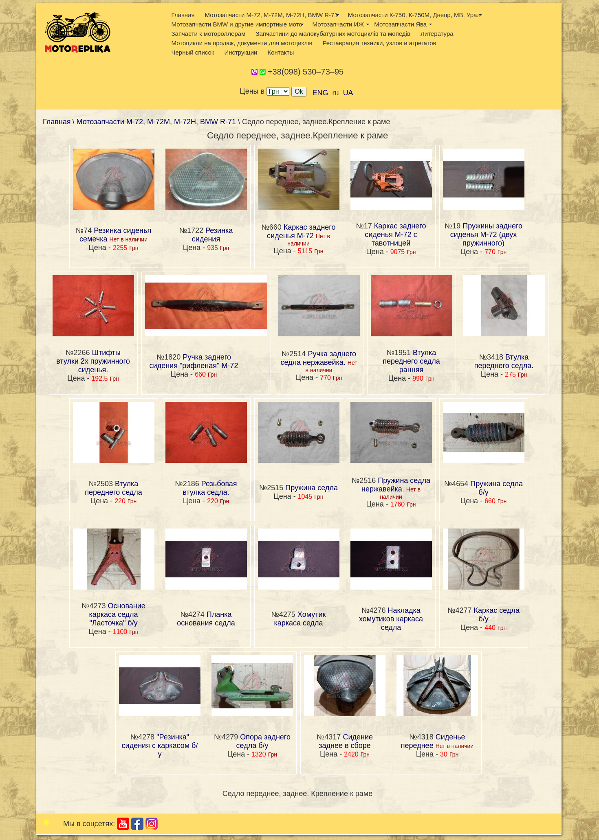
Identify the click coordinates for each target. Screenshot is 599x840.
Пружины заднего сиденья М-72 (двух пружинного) (486, 234)
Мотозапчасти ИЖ (338, 24)
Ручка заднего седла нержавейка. (318, 358)
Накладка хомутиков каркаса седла (391, 619)
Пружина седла (311, 488)
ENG (320, 93)
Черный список (193, 52)
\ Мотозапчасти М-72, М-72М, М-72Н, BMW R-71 (155, 122)
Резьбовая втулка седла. (210, 488)
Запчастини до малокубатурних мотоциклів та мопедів (332, 33)
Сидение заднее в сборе (346, 741)
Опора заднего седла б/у (263, 741)
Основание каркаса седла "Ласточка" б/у (117, 614)
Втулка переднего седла (113, 488)
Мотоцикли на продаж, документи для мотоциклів (242, 42)
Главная (183, 14)
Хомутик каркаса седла (300, 618)
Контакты (280, 52)
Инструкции (240, 52)
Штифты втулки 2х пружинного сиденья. (93, 361)
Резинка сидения (212, 234)
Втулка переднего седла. (504, 361)
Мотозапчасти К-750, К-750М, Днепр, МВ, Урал (414, 14)
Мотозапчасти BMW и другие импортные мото (237, 24)
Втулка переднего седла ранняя (411, 361)
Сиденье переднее (433, 741)
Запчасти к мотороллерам (209, 33)
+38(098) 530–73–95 (306, 71)
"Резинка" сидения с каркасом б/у (160, 745)
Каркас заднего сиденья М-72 (301, 231)
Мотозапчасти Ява (400, 24)
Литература (437, 33)
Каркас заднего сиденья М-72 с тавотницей (395, 234)
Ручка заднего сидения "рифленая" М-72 (194, 361)
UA (348, 93)
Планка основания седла (206, 618)
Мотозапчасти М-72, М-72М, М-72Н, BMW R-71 (271, 14)
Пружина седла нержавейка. (395, 484)
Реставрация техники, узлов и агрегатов (379, 42)
